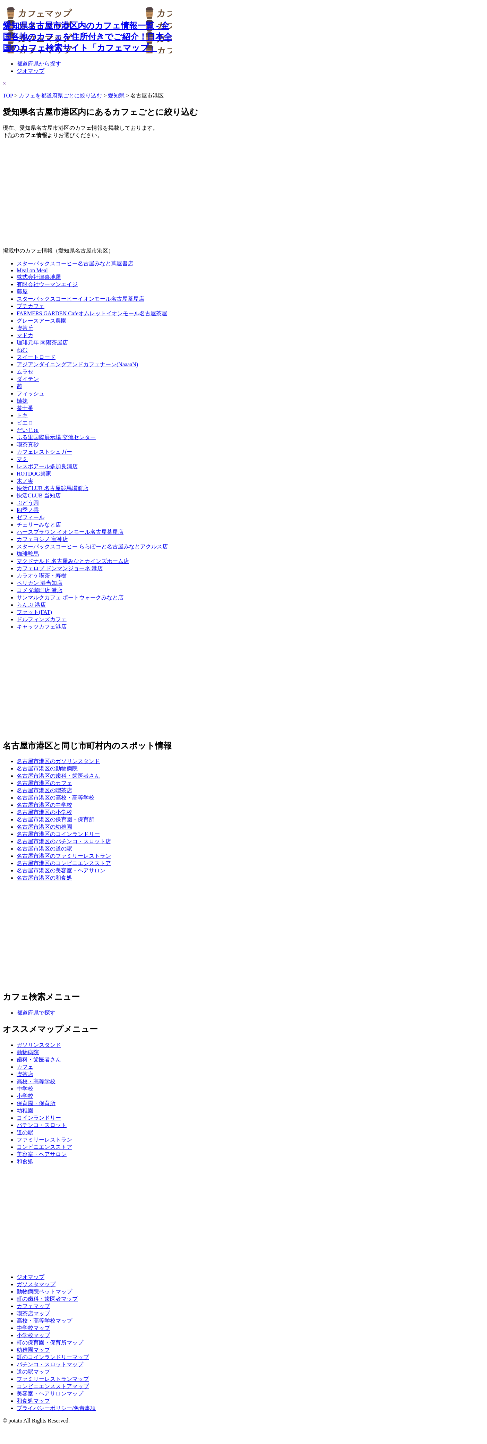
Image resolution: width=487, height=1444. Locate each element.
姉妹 (22, 401)
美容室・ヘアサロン (42, 1154)
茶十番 (25, 408)
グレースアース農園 (42, 321)
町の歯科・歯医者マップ (47, 1299)
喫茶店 (25, 1074)
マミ (22, 459)
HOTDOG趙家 (34, 474)
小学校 (25, 1096)
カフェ (25, 1067)
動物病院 (28, 1052)
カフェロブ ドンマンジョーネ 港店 (60, 568)
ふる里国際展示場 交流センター (56, 437)
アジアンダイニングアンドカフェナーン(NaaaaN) (77, 364)
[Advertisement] (211, 193)
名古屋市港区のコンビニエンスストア (64, 863)
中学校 (25, 1089)
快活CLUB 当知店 (39, 495)
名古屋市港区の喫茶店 (44, 790)
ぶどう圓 (28, 503)
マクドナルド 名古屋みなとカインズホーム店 (73, 561)
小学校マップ (33, 1335)
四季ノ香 (28, 510)
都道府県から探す (39, 64)
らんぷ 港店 (31, 605)
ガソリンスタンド (39, 1045)
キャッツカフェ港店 (42, 627)
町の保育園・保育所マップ (50, 1342)
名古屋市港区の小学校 (44, 812)
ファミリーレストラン (44, 1140)
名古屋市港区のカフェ (44, 783)
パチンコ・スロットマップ (50, 1364)
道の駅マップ (33, 1372)
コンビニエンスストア (44, 1147)
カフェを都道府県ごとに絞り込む (60, 96)
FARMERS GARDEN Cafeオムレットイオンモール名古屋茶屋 (92, 313)
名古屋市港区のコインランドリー (58, 834)
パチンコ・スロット (42, 1125)
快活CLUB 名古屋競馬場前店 (52, 488)
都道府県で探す (36, 1013)
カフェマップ (33, 1306)
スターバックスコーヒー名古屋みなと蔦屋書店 (75, 263)
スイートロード (36, 357)
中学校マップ (33, 1328)
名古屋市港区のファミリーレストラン (64, 856)
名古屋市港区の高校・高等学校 (55, 798)
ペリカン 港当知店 (39, 583)
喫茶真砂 (28, 444)
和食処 (25, 1161)
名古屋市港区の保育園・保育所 (55, 819)
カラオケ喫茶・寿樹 (42, 576)
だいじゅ (28, 430)
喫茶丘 (25, 328)
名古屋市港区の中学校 (44, 805)
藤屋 (22, 291)
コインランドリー (39, 1118)
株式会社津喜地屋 (39, 277)
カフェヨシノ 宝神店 (42, 539)
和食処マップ (33, 1401)
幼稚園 (25, 1110)
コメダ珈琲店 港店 (39, 590)
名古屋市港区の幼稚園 (44, 827)
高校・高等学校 (36, 1081)
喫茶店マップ (33, 1313)
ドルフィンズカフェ (42, 619)
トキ (22, 415)
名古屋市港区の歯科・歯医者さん (58, 776)
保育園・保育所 (36, 1103)
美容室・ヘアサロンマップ (50, 1393)
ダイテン (28, 379)
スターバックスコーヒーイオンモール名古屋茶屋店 (80, 299)
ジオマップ (30, 71)
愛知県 (116, 96)
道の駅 (25, 1132)
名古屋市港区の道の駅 (44, 849)
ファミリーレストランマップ (53, 1379)
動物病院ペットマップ (44, 1292)
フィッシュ (30, 393)
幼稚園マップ (33, 1350)
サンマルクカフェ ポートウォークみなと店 (70, 597)
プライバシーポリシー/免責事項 (56, 1408)
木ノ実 (25, 481)
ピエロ (25, 423)
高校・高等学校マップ (44, 1321)
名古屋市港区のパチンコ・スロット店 (64, 841)
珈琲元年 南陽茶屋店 (42, 342)
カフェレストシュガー (44, 452)
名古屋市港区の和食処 (44, 878)
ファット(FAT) (34, 612)
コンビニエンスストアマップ (53, 1386)
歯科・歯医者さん (39, 1059)
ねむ (22, 350)
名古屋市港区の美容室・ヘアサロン (61, 870)
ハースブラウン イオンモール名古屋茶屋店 (70, 532)
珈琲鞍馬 (28, 554)
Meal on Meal (32, 270)
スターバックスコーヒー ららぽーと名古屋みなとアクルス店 (92, 546)
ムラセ (25, 372)
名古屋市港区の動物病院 (47, 768)
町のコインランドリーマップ (53, 1357)
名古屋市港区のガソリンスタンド (58, 761)
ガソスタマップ (36, 1284)
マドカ (25, 335)
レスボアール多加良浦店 (47, 466)
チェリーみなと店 (39, 525)
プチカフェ (30, 306)
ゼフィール (30, 517)
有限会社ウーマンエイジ (47, 284)
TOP (8, 96)
